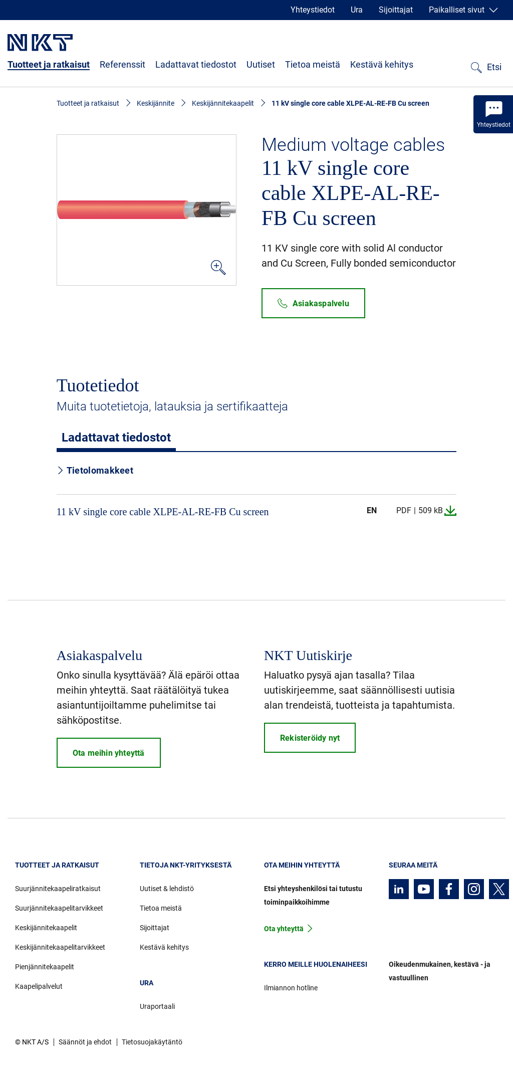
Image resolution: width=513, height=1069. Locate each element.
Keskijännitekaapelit (223, 103)
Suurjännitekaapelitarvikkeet (59, 908)
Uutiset (260, 64)
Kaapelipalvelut (39, 986)
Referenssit (122, 64)
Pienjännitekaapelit (44, 967)
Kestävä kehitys (381, 64)
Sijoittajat (396, 10)
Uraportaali (157, 1006)
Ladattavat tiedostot (195, 64)
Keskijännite (155, 103)
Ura (357, 10)
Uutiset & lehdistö (167, 889)
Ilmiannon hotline (291, 988)
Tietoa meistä (312, 64)
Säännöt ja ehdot (85, 1042)
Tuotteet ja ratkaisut (49, 64)
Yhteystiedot (313, 10)
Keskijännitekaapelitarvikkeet (60, 947)
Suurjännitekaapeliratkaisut (58, 889)
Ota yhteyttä (284, 929)
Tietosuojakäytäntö (152, 1042)
